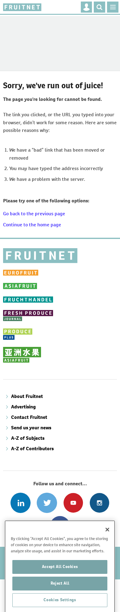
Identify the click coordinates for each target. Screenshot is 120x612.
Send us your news (31, 427)
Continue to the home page (32, 224)
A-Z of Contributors (32, 448)
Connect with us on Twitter (47, 503)
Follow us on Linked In (20, 503)
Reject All (60, 600)
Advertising (23, 406)
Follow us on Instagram (99, 503)
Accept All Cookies (60, 583)
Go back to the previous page (34, 213)
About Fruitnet (27, 396)
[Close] (107, 546)
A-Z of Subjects (27, 438)
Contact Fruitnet (29, 417)
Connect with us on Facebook (60, 526)
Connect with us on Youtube (73, 503)
